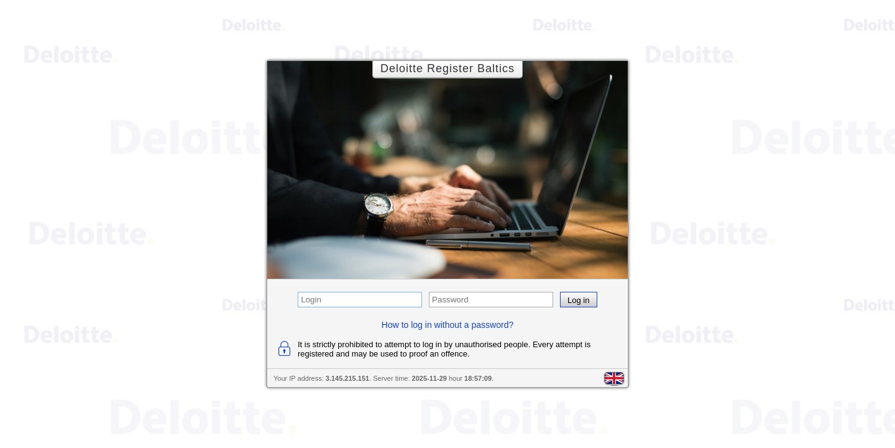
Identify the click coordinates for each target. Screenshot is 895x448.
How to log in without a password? (447, 325)
